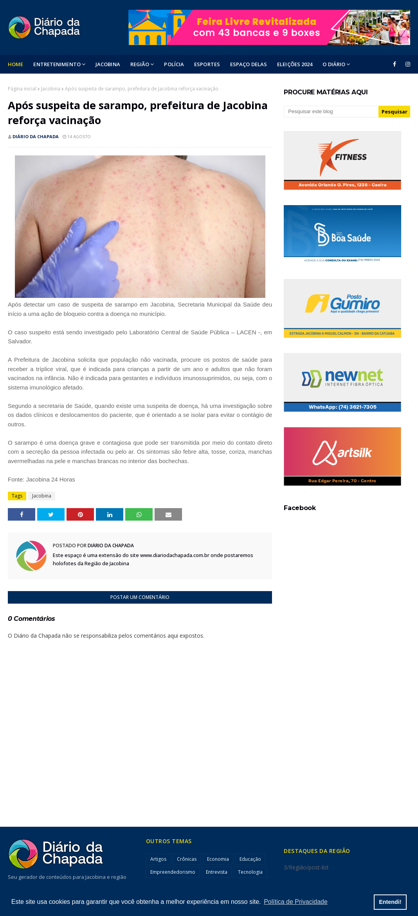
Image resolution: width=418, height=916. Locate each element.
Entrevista (216, 872)
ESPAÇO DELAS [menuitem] (248, 64)
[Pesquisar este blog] (331, 111)
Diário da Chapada (36, 136)
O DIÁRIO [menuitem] (334, 64)
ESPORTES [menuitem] (207, 64)
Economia (218, 859)
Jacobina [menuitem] (107, 64)
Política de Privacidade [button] (296, 901)
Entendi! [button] (390, 902)
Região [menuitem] (140, 64)
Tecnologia (250, 872)
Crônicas (186, 859)
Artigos (158, 859)
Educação (250, 859)
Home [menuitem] (15, 64)
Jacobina (50, 88)
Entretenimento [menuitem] (56, 64)
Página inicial (22, 88)
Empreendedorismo (172, 872)
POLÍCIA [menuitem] (174, 64)
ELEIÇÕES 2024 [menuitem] (294, 64)
